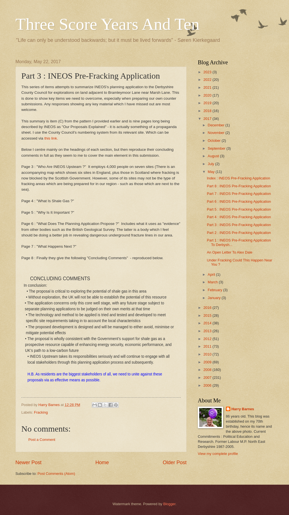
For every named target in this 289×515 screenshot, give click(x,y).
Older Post (175, 462)
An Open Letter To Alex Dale (229, 252)
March (213, 282)
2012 (207, 339)
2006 (207, 385)
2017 (207, 119)
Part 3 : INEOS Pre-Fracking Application (239, 225)
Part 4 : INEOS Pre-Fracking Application (239, 217)
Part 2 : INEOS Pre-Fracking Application (239, 233)
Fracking (41, 412)
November (216, 133)
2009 (207, 362)
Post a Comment (41, 439)
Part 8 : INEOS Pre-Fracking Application (239, 186)
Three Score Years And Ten (107, 24)
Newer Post (28, 462)
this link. (51, 138)
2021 (207, 87)
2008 (207, 370)
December (216, 125)
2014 (207, 323)
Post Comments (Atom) (56, 473)
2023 (207, 72)
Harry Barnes (242, 409)
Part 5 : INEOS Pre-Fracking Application (239, 209)
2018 (207, 111)
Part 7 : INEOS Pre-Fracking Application (239, 194)
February (215, 290)
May (211, 172)
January (214, 298)
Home (102, 462)
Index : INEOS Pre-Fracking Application (238, 178)
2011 (207, 346)
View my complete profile (218, 454)
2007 (207, 377)
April (212, 274)
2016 (207, 308)
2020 (207, 95)
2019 (207, 103)
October (214, 140)
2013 (207, 331)
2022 (207, 80)
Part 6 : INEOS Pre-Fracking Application (239, 201)
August (214, 156)
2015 (207, 315)
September (217, 148)
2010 (207, 354)
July (211, 164)
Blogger (169, 504)
